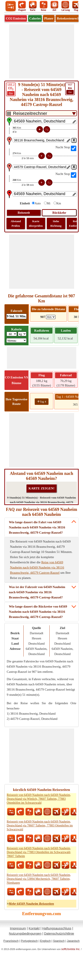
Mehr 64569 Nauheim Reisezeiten (31, 903)
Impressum (18, 928)
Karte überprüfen (36, 223)
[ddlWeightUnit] (22, 334)
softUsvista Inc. (70, 949)
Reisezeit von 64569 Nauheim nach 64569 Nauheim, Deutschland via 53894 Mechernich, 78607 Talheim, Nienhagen (39, 878)
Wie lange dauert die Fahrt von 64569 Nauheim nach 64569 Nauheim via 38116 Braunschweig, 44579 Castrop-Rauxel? (37, 527)
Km (58, 203)
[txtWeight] (12, 334)
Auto (38, 203)
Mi (48, 203)
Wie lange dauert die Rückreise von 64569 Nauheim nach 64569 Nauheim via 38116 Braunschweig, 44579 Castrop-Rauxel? (38, 612)
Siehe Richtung (55, 223)
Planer (49, 18)
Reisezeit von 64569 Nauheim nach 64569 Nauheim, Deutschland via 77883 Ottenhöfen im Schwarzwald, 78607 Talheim (39, 852)
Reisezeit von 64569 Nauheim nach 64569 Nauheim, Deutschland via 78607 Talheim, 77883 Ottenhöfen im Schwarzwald (40, 825)
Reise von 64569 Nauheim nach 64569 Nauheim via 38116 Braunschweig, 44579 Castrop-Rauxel (37, 567)
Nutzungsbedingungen (25, 933)
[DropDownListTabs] (41, 113)
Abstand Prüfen (16, 223)
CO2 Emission (16, 18)
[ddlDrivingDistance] (50, 317)
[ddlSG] (16, 340)
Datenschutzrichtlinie (59, 933)
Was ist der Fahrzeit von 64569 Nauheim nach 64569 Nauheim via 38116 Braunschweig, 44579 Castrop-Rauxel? (37, 592)
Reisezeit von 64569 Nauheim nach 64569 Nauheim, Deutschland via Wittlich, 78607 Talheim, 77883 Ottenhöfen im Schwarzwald (39, 798)
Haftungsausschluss (56, 928)
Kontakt (34, 928)
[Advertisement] (41, 51)
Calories (35, 18)
